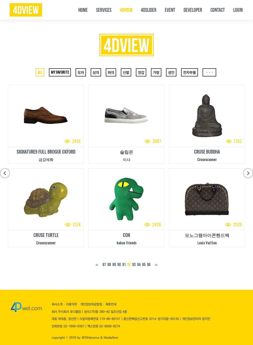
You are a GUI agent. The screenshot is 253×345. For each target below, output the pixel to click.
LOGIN (238, 10)
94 (139, 264)
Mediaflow (111, 337)
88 (109, 264)
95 (144, 264)
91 (124, 264)
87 (104, 264)
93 (134, 264)
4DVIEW (126, 10)
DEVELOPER (193, 10)
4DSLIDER (148, 10)
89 (114, 264)
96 (148, 264)
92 (129, 264)
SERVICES (103, 10)
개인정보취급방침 (91, 304)
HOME (83, 10)
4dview (26, 10)
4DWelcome (90, 337)
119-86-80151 (110, 319)
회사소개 (57, 304)
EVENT (170, 10)
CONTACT (218, 10)
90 (119, 264)
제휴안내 (110, 304)
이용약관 (72, 304)
